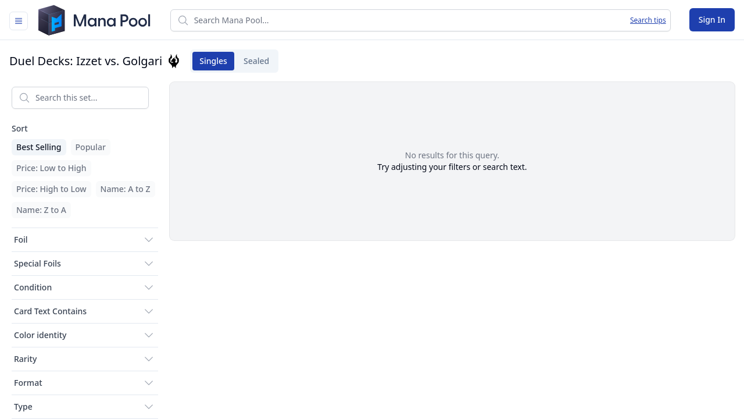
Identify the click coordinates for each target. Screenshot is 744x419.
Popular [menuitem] (91, 146)
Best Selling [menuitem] (39, 146)
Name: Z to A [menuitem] (41, 209)
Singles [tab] (209, 61)
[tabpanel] (372, 248)
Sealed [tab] (253, 61)
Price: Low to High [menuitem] (51, 167)
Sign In (712, 19)
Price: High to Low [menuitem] (51, 188)
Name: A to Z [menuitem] (126, 188)
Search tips (648, 20)
